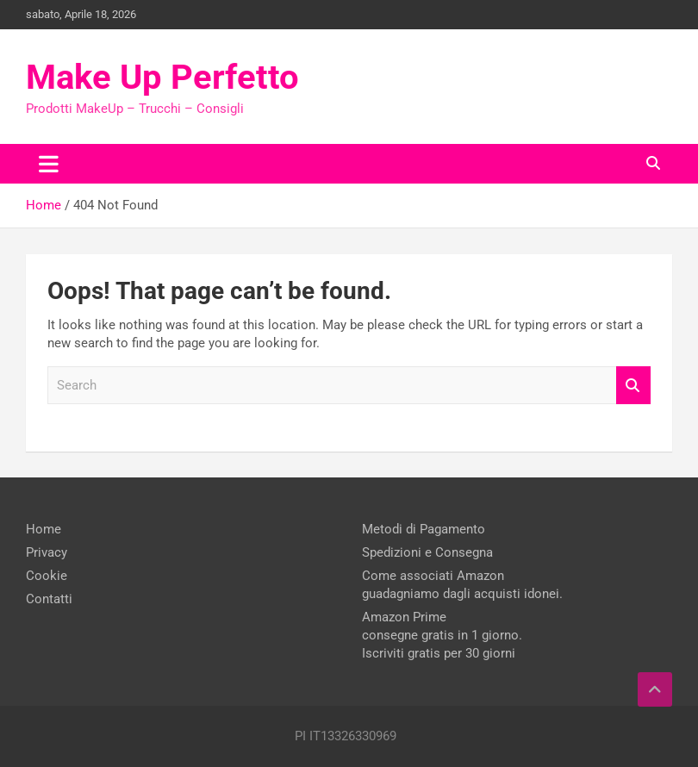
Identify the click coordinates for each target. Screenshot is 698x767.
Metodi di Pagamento (423, 529)
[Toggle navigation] (49, 164)
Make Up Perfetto (162, 77)
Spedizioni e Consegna (427, 552)
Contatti (49, 599)
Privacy (46, 552)
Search (633, 385)
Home (43, 529)
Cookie (46, 575)
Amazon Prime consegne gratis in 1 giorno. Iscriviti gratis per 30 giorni (442, 635)
